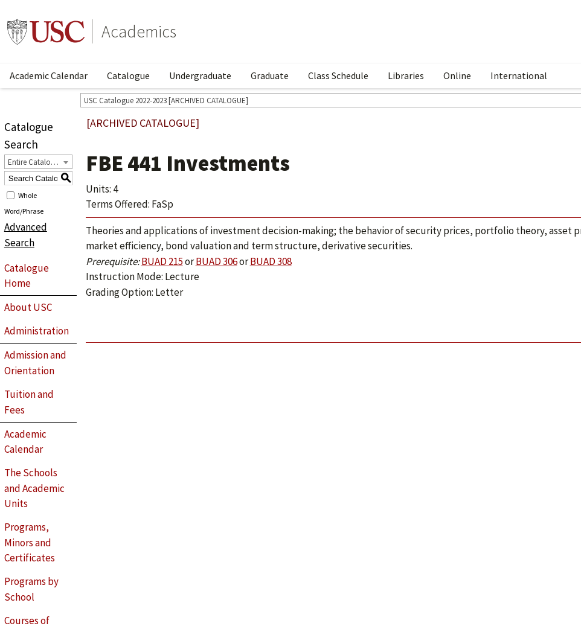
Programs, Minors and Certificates (29, 542)
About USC (28, 307)
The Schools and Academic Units (34, 488)
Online (457, 75)
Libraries (406, 75)
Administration (36, 330)
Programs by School (31, 589)
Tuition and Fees (29, 402)
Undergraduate (200, 75)
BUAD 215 (162, 261)
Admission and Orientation (35, 362)
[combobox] (38, 162)
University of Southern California (46, 31)
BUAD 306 (216, 261)
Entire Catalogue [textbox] (35, 162)
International (518, 75)
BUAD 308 (271, 261)
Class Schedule (338, 75)
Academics (138, 31)
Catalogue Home (26, 275)
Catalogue (128, 75)
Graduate (270, 75)
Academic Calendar (49, 75)
